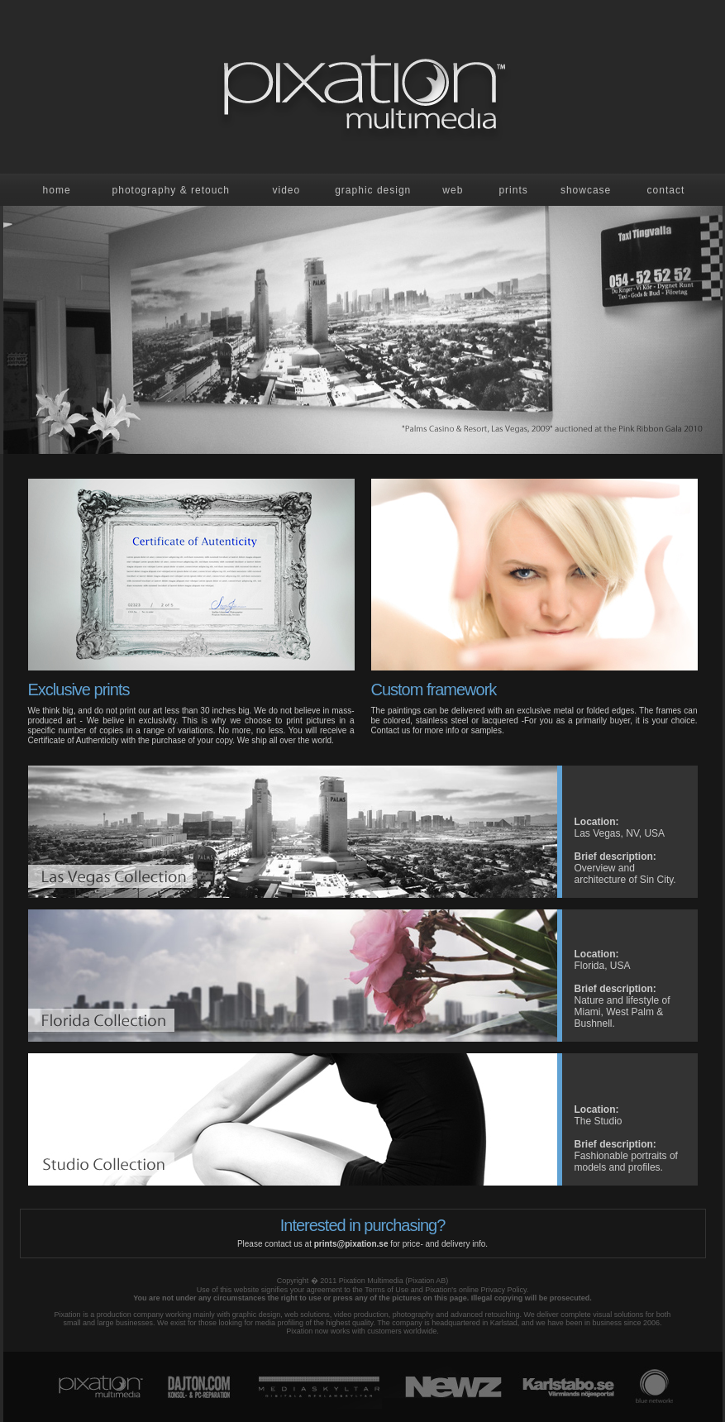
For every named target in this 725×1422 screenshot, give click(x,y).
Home (57, 190)
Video (286, 190)
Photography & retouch (171, 190)
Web (452, 190)
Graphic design (373, 190)
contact (666, 190)
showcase (585, 190)
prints (512, 190)
